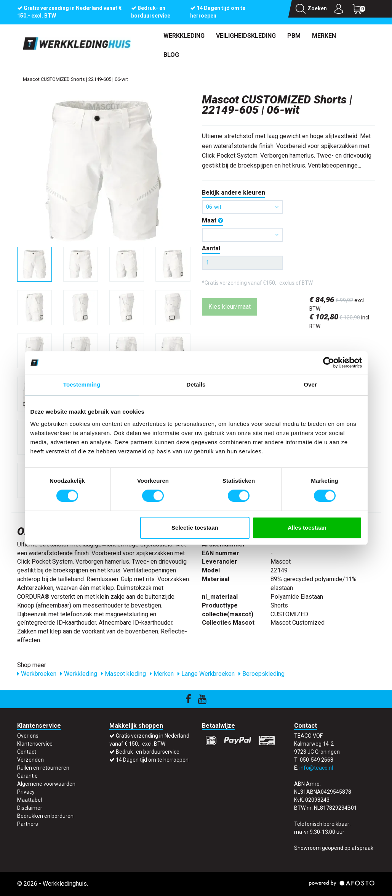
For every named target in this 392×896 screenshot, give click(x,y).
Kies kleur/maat (229, 306)
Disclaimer (29, 808)
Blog (171, 54)
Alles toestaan (307, 527)
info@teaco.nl (316, 768)
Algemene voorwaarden (46, 784)
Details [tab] (196, 384)
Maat (212, 220)
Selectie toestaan (194, 527)
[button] (242, 235)
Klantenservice (35, 744)
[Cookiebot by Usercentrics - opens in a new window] (328, 362)
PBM (294, 35)
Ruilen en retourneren (43, 768)
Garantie (27, 776)
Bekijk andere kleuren (233, 192)
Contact (26, 752)
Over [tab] (310, 384)
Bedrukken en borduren (45, 816)
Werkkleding (184, 35)
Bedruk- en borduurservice (147, 752)
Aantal (211, 248)
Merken (324, 35)
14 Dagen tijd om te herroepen (152, 760)
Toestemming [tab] (82, 384)
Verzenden (30, 760)
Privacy (26, 792)
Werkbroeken (36, 673)
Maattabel (29, 800)
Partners (27, 824)
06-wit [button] (242, 207)
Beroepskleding (261, 673)
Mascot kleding (123, 673)
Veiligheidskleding (246, 35)
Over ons (27, 736)
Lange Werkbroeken (206, 673)
